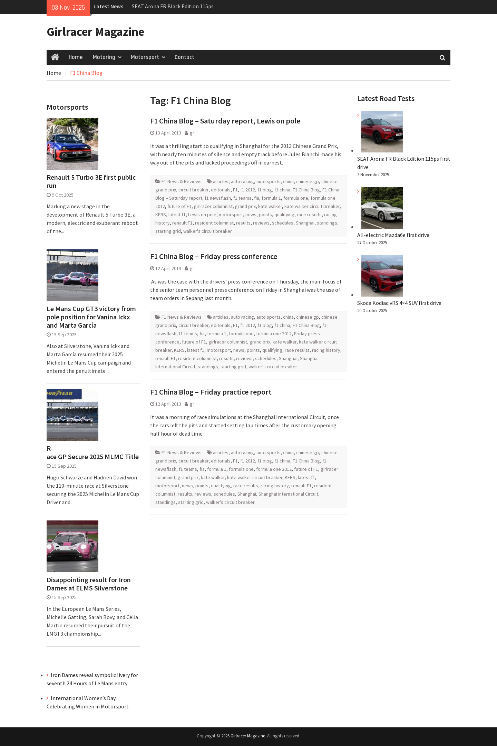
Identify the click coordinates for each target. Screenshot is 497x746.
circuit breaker (193, 190)
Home (75, 57)
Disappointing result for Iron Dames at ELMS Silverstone (89, 584)
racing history (326, 350)
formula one (295, 198)
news (250, 214)
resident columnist (214, 223)
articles (220, 181)
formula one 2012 (274, 333)
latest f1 (177, 214)
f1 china (282, 190)
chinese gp (307, 181)
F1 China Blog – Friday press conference (213, 256)
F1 (235, 190)
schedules (282, 223)
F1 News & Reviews (182, 181)
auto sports (268, 181)
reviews (261, 223)
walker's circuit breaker (207, 231)
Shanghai (305, 223)
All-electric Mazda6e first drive (393, 234)
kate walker (270, 206)
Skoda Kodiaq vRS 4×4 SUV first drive (399, 302)
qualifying (284, 214)
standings (327, 223)
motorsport (231, 214)
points (265, 214)
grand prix (245, 206)
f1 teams (242, 198)
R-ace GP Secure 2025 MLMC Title (93, 452)
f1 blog (264, 190)
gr (192, 133)
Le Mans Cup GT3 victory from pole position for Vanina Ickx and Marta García (91, 317)
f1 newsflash (218, 198)
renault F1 (182, 223)
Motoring (104, 57)
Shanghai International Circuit (288, 494)
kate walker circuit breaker (312, 206)
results (243, 223)
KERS (160, 214)
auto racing (242, 181)
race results (309, 214)
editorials (221, 190)
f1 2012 (247, 190)
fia (256, 198)
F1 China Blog (306, 190)
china (288, 181)
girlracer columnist (213, 206)
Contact (184, 57)
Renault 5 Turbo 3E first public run (91, 181)
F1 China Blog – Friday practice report (211, 392)
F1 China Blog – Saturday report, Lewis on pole (225, 121)
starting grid (168, 231)
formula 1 (271, 198)
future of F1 (179, 206)
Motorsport (145, 57)
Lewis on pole (202, 214)
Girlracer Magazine (95, 31)
